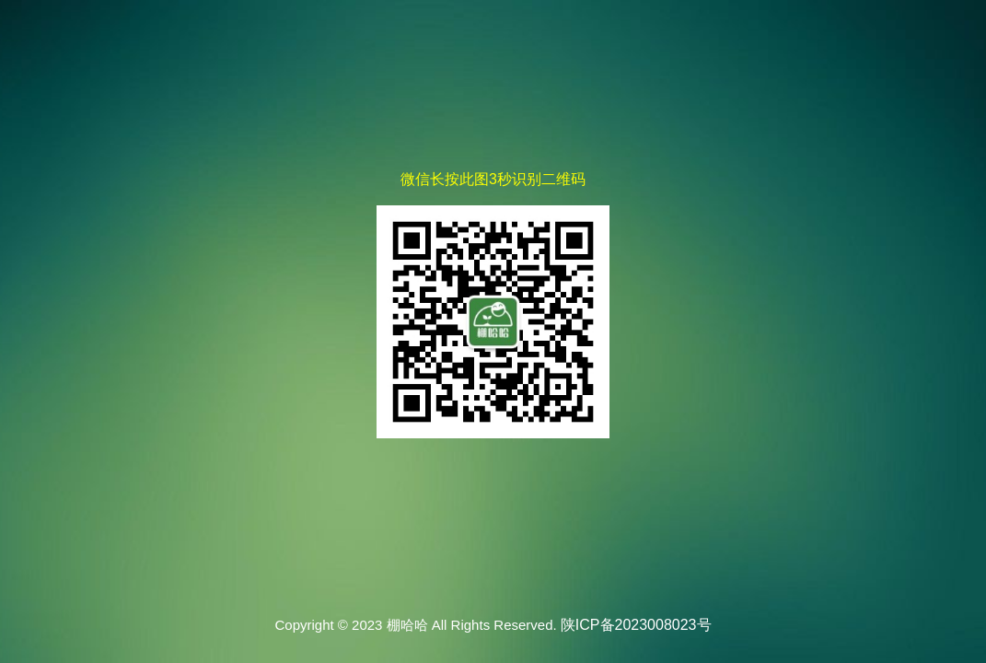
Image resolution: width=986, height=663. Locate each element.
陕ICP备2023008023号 (636, 625)
